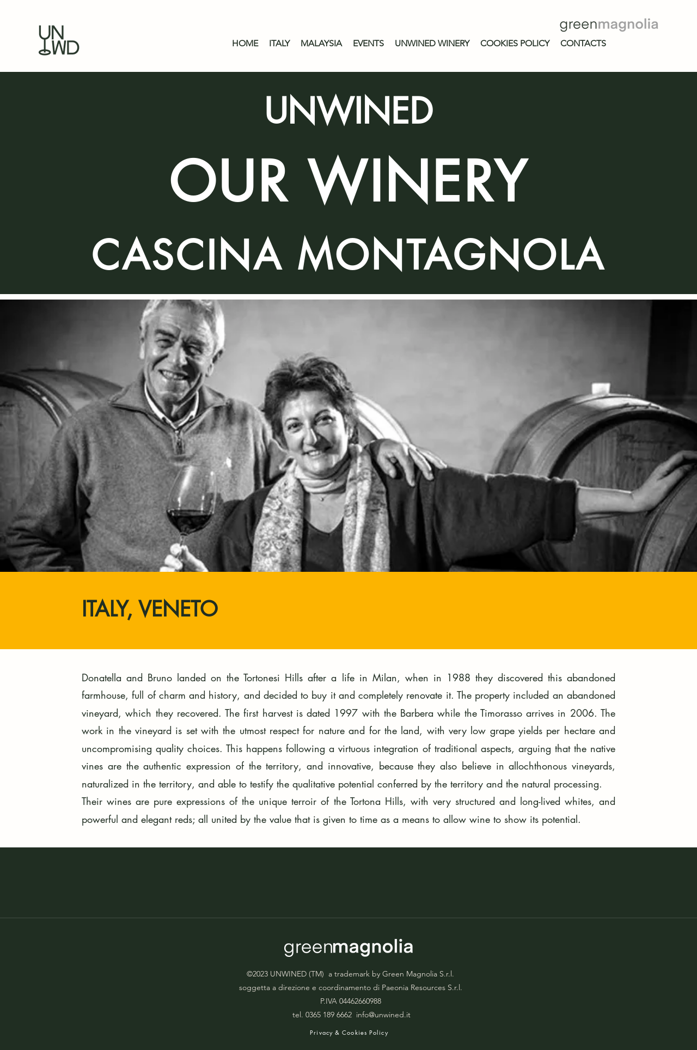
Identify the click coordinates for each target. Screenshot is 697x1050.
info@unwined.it (383, 1015)
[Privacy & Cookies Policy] (350, 1032)
